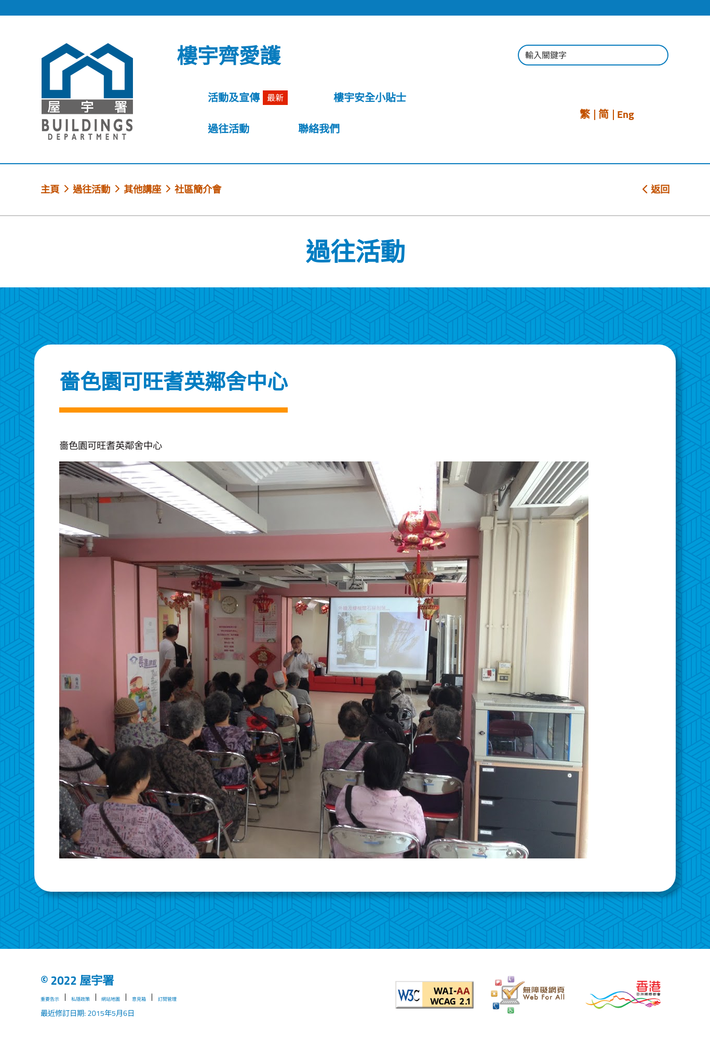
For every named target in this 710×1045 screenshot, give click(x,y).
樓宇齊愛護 (228, 56)
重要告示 (55, 998)
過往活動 (91, 189)
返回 (655, 189)
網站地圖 (136, 998)
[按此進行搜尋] (655, 56)
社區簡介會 (198, 189)
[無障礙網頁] (529, 995)
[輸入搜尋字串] (593, 55)
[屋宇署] (87, 91)
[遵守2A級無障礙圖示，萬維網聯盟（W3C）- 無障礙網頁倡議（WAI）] (435, 995)
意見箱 (174, 998)
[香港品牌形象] (623, 994)
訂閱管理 (211, 998)
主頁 (50, 189)
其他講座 (142, 189)
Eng (625, 114)
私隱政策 (96, 998)
